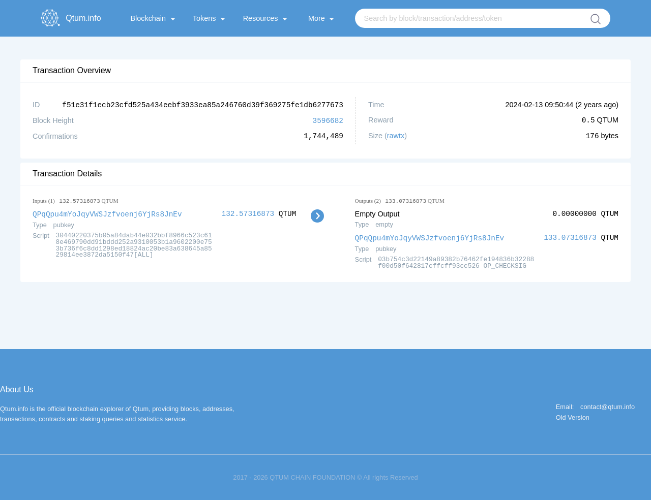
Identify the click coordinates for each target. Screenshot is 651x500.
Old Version (572, 416)
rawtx (395, 135)
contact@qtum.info (607, 405)
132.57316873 (248, 212)
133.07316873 (570, 236)
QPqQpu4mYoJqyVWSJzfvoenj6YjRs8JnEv (107, 212)
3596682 (328, 119)
